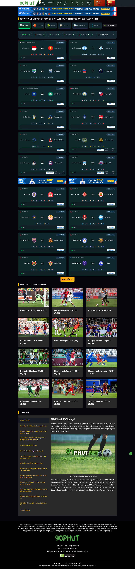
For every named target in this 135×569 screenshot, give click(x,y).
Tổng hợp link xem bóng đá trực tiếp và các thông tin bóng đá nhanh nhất (32, 439)
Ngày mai (84, 35)
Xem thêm (67, 279)
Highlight (51, 2)
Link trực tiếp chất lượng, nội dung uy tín (31, 451)
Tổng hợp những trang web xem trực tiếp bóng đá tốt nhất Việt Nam (33, 490)
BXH (72, 2)
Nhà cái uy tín (98, 3)
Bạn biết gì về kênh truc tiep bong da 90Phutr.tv (33, 426)
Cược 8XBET (110, 3)
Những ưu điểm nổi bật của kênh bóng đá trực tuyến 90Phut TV (33, 432)
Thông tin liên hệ (25, 510)
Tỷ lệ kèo (65, 3)
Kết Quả (77, 3)
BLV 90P (54, 35)
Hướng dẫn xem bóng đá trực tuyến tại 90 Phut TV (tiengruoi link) (33, 469)
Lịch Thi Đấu (59, 3)
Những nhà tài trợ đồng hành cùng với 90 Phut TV (33, 497)
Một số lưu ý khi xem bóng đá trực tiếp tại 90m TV (33, 504)
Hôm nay (69, 35)
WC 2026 (43, 3)
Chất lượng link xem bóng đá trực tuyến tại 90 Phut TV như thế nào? (33, 476)
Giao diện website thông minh (28, 445)
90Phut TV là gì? (25, 420)
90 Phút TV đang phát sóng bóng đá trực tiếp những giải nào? (33, 457)
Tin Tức (83, 3)
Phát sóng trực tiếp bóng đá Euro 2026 (31, 463)
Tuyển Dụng (89, 3)
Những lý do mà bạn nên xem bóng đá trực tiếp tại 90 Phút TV (32, 483)
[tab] (24, 26)
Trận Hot (39, 35)
